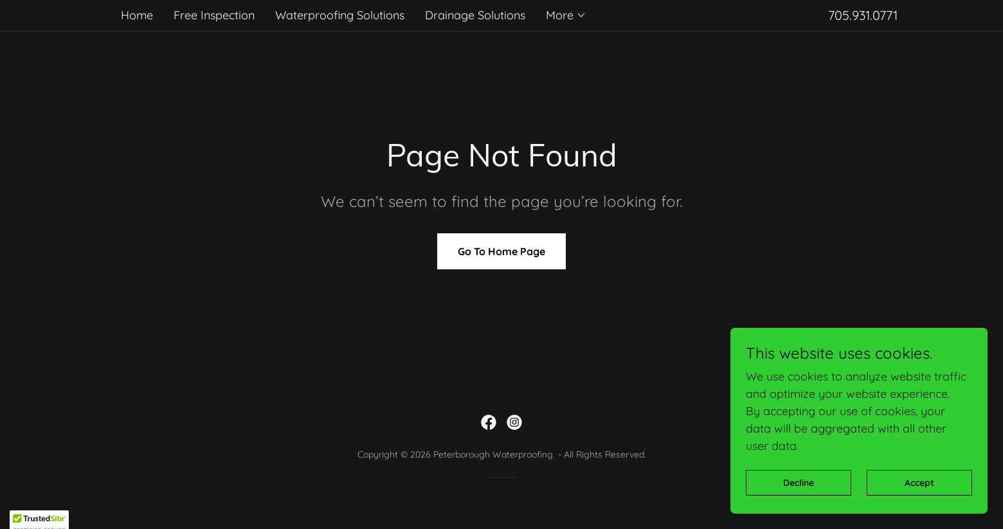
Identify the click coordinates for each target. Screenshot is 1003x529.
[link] (489, 422)
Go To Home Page (501, 251)
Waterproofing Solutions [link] (339, 15)
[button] (566, 15)
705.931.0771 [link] (863, 15)
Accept (919, 509)
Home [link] (137, 15)
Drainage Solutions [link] (475, 15)
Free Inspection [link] (214, 15)
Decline (798, 509)
